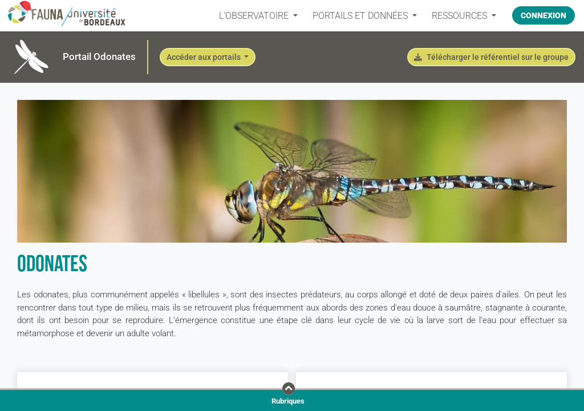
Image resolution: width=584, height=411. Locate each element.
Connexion (543, 15)
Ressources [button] (460, 15)
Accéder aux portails (204, 57)
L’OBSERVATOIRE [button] (255, 15)
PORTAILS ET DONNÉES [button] (361, 15)
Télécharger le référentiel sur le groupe (491, 57)
